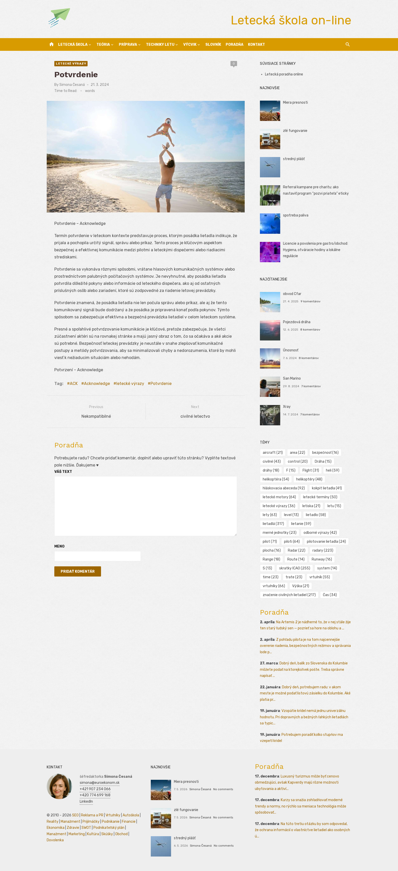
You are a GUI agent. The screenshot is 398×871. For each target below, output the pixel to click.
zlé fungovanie (295, 131)
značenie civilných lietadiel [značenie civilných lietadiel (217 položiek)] (289, 595)
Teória (103, 44)
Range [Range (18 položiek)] (271, 559)
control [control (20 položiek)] (298, 461)
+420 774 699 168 (95, 795)
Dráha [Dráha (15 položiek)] (323, 461)
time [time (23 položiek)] (270, 577)
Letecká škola (73, 44)
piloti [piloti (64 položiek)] (292, 541)
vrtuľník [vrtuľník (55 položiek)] (319, 577)
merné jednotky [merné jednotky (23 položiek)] (279, 533)
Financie (129, 821)
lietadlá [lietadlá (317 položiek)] (273, 524)
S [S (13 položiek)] (267, 568)
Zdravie (73, 828)
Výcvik (189, 44)
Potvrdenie (161, 383)
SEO (75, 815)
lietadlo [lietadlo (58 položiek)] (316, 515)
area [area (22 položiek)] (297, 452)
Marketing (77, 834)
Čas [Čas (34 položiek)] (330, 595)
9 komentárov (311, 301)
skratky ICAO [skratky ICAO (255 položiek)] (294, 568)
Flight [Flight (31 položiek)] (311, 470)
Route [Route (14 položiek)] (296, 559)
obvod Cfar (292, 294)
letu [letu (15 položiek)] (334, 506)
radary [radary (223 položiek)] (322, 550)
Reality (52, 821)
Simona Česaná (72, 85)
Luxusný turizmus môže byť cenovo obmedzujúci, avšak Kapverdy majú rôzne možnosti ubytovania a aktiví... (297, 782)
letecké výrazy (71, 63)
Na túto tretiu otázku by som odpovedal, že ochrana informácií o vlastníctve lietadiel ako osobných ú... (302, 830)
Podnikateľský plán (108, 828)
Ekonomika (55, 828)
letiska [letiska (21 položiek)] (311, 506)
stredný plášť (294, 159)
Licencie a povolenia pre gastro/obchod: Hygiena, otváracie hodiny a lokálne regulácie (315, 249)
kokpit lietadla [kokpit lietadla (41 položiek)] (327, 488)
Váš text (63, 472)
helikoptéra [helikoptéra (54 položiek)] (276, 479)
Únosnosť (290, 350)
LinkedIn (86, 801)
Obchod (121, 834)
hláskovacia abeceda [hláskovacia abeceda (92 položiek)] (284, 488)
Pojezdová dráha (296, 322)
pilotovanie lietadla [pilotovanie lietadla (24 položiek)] (326, 541)
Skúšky (107, 834)
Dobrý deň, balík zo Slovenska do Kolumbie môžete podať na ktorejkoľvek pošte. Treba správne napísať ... (304, 669)
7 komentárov (311, 386)
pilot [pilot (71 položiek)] (270, 541)
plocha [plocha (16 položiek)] (272, 550)
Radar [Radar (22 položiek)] (296, 550)
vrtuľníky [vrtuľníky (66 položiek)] (274, 586)
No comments (223, 789)
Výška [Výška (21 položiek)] (300, 586)
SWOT (86, 828)
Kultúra (93, 834)
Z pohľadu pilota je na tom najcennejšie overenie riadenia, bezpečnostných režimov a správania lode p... (305, 645)
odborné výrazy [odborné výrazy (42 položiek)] (320, 533)
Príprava (128, 44)
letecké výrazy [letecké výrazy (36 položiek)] (279, 506)
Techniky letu (160, 44)
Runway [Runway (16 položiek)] (322, 559)
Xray (287, 407)
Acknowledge (97, 383)
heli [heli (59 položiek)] (332, 470)
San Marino (292, 378)
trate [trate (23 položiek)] (294, 577)
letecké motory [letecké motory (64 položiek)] (279, 497)
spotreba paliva (295, 215)
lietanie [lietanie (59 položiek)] (301, 524)
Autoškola (131, 815)
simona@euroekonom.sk (100, 783)
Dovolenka (55, 840)
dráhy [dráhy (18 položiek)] (271, 470)
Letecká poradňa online (284, 74)
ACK (74, 383)
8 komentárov (310, 329)
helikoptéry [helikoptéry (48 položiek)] (309, 479)
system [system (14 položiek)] (327, 568)
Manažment (70, 821)
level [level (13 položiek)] (291, 515)
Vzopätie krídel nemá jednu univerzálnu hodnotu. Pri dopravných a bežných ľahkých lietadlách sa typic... (304, 717)
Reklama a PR (92, 815)
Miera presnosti (295, 102)
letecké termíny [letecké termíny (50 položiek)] (320, 497)
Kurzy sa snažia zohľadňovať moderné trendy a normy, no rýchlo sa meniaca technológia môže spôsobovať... (300, 806)
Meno (59, 546)
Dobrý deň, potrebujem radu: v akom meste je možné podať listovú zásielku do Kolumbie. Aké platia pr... (305, 693)
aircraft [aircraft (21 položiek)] (273, 452)
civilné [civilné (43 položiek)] (272, 461)
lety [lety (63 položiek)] (270, 515)
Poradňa (234, 44)
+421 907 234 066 (95, 789)
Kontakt (256, 44)
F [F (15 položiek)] (290, 470)
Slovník (213, 44)
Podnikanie (111, 821)
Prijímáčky (91, 821)
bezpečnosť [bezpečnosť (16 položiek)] (325, 452)
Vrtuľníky (113, 815)
